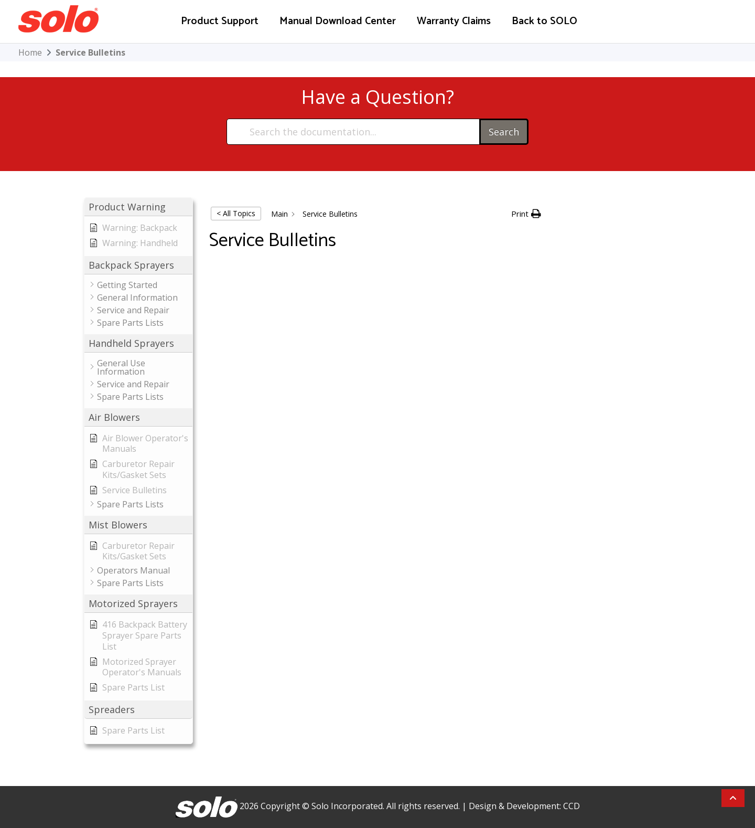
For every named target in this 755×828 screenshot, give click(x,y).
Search (504, 131)
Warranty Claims (454, 21)
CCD (571, 806)
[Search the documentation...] (353, 132)
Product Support (219, 21)
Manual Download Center (337, 21)
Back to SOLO (544, 21)
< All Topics (236, 213)
